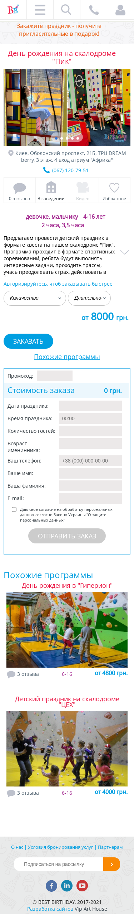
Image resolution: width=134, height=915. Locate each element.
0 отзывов (19, 198)
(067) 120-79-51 (70, 170)
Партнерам (110, 847)
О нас (17, 847)
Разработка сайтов (50, 908)
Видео (82, 198)
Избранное (114, 198)
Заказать (28, 341)
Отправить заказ (67, 536)
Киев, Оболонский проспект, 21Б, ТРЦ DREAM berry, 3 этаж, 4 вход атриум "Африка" (70, 156)
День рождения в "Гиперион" (67, 585)
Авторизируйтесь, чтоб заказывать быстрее (58, 283)
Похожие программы (67, 356)
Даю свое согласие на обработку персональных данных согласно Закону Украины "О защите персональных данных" (66, 515)
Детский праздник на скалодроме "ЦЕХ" (67, 701)
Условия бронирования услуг (60, 847)
